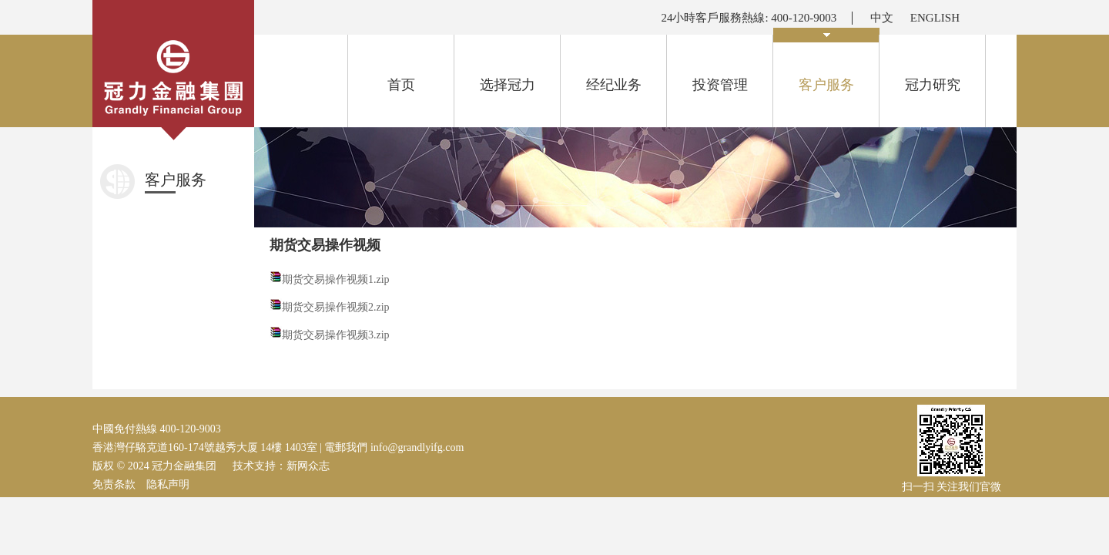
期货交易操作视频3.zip (336, 335)
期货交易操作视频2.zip (336, 307)
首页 (401, 84)
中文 (881, 18)
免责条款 (114, 484)
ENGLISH (935, 18)
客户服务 (826, 63)
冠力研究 (932, 84)
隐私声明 (167, 484)
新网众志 (308, 466)
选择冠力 (507, 84)
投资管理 (720, 84)
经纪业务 (614, 84)
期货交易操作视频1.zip (336, 279)
